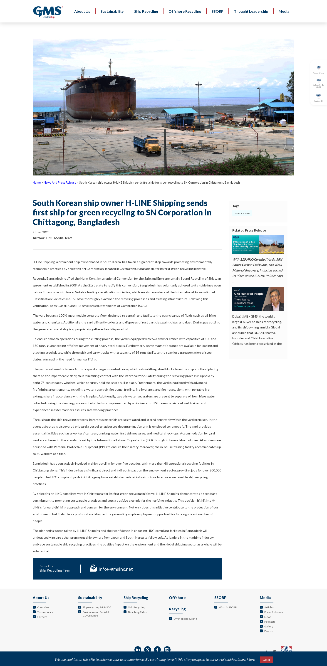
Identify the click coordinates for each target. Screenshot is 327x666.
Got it (266, 659)
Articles (269, 607)
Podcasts (269, 621)
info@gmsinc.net (116, 569)
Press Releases (273, 612)
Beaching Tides (137, 612)
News (267, 617)
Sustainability (90, 597)
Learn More (246, 659)
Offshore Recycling (185, 618)
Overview (43, 607)
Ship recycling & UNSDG (97, 607)
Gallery (268, 626)
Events (268, 631)
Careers (42, 617)
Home (37, 182)
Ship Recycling (136, 597)
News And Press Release (60, 182)
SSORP (220, 597)
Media (265, 597)
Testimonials (45, 612)
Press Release (242, 213)
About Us (41, 597)
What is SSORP (228, 607)
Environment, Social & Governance (96, 613)
